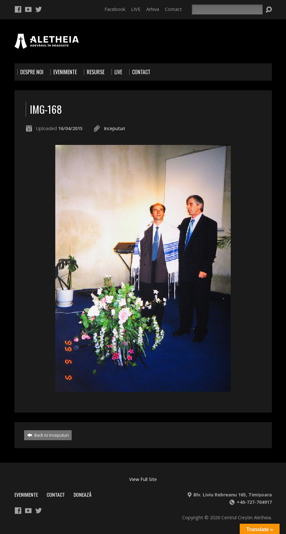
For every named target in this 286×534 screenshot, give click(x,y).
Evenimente (26, 494)
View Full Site (143, 479)
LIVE (135, 9)
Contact (173, 9)
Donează (83, 494)
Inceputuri (114, 128)
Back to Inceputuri (48, 435)
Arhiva (152, 9)
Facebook (114, 9)
